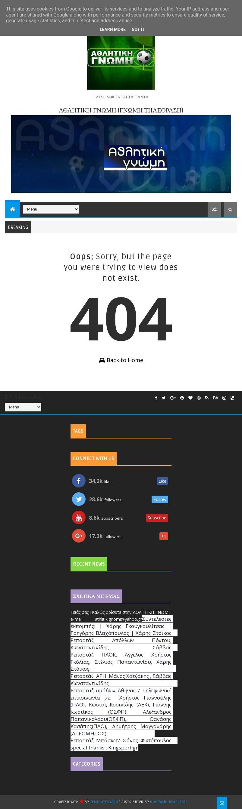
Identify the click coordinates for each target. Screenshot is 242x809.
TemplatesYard (104, 802)
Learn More (113, 29)
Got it (138, 29)
